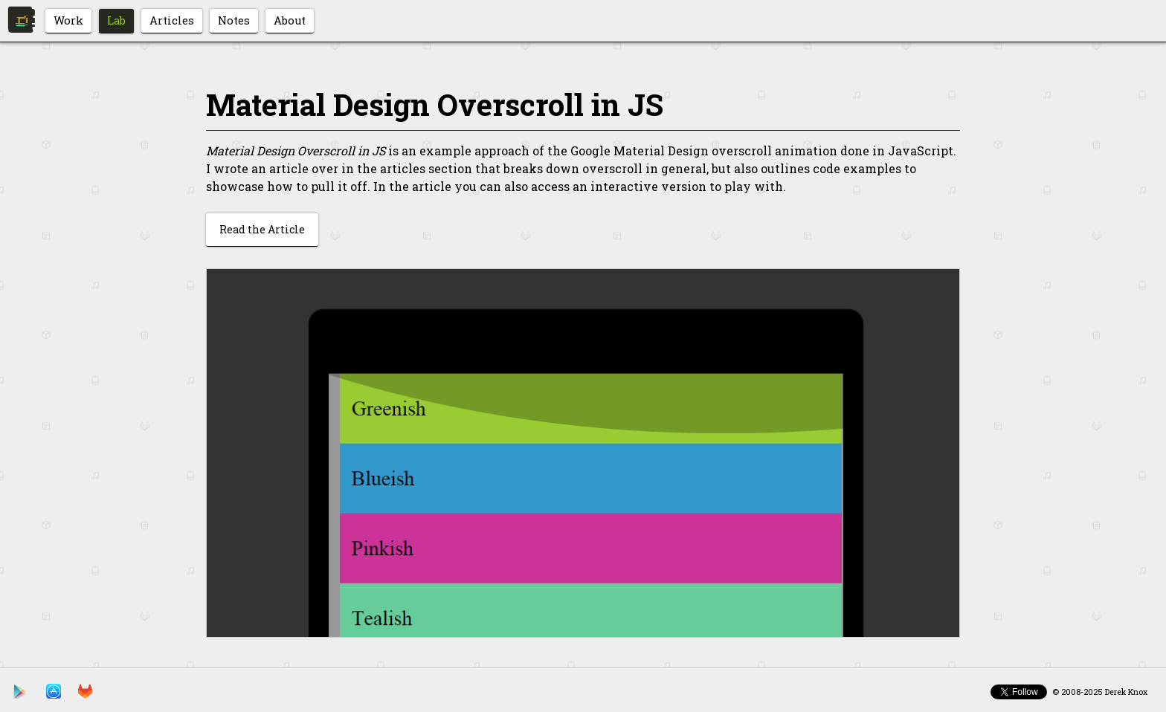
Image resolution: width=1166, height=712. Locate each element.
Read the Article (262, 229)
